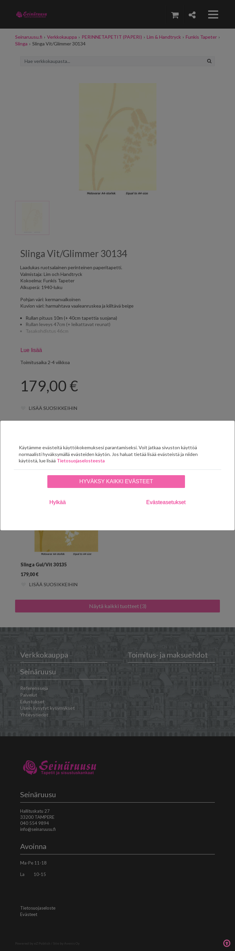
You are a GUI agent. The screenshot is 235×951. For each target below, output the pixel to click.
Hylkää (57, 502)
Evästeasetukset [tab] (166, 502)
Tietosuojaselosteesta (81, 460)
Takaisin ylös (226, 942)
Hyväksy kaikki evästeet (116, 481)
